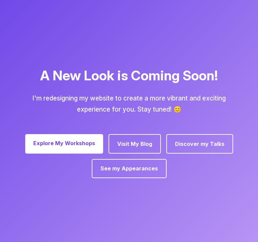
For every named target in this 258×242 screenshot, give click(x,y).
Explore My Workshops (64, 143)
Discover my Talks (199, 143)
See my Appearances (129, 168)
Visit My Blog (134, 143)
